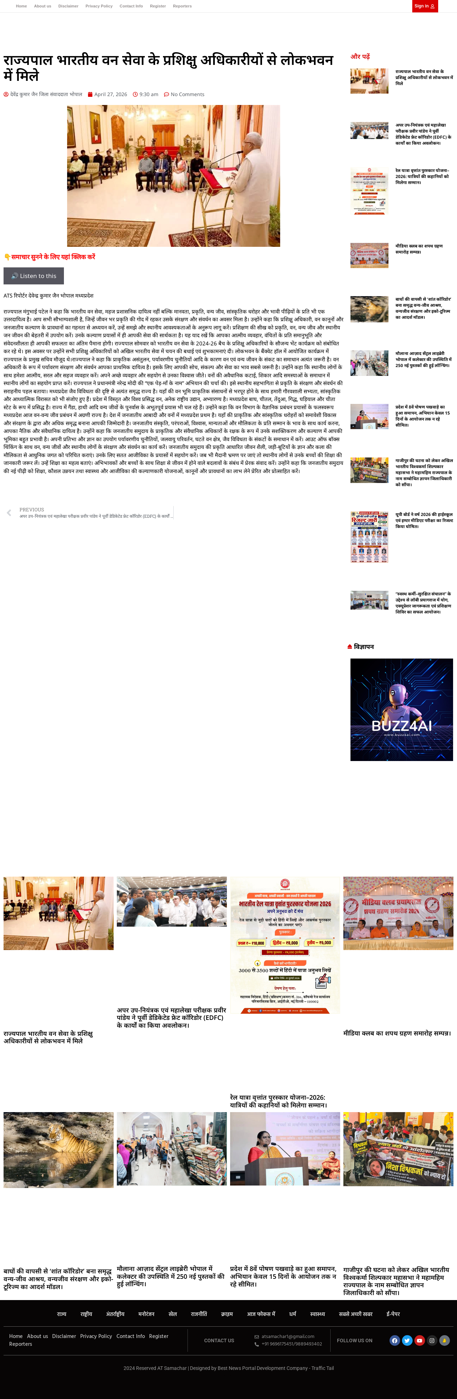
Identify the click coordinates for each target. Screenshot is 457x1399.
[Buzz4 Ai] (401, 759)
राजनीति (199, 1314)
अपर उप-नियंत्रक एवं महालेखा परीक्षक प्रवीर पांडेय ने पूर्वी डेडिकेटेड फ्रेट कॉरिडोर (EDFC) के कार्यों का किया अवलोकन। (423, 134)
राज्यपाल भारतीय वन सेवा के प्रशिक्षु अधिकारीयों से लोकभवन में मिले (424, 77)
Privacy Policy (99, 6)
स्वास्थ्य (317, 1314)
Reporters (182, 6)
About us (42, 6)
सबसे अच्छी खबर (355, 1314)
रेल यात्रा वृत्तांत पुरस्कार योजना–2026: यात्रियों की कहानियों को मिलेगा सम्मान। (422, 176)
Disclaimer (68, 6)
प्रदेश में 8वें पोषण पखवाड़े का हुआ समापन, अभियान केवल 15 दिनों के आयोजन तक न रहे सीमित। (423, 416)
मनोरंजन (146, 1314)
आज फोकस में (261, 1314)
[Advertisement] (229, 820)
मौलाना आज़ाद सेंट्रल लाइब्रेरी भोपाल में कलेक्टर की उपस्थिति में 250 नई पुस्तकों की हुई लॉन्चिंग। (424, 359)
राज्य (61, 1314)
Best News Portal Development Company (263, 1368)
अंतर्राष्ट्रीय (115, 1314)
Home (21, 6)
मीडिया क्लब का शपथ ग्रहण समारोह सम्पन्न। (419, 249)
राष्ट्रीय (86, 1314)
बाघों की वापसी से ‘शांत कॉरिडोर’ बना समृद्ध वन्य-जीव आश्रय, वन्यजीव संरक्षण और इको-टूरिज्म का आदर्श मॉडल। (423, 308)
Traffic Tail (322, 1368)
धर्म (292, 1314)
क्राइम (227, 1314)
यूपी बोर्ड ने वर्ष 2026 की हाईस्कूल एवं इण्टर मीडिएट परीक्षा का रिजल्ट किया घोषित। (424, 520)
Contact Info (131, 6)
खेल (173, 1314)
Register (158, 6)
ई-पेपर (393, 1314)
